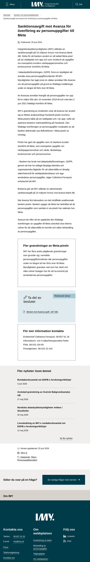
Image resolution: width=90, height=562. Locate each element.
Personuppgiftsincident (27, 460)
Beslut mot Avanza (42, 312)
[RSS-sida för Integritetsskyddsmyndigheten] (67, 541)
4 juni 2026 (44, 381)
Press (5, 547)
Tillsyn (33, 457)
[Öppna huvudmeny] (10, 4)
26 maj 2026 (45, 411)
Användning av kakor (42, 540)
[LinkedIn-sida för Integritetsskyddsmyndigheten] (69, 536)
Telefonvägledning (11, 552)
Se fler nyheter (66, 438)
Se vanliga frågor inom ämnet (62, 480)
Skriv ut (24, 453)
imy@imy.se (18, 541)
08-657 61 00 (19, 536)
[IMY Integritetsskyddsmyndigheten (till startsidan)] (45, 4)
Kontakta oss (9, 558)
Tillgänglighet (39, 554)
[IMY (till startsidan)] (45, 517)
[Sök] (79, 4)
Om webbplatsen (40, 559)
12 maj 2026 (45, 426)
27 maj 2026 (45, 395)
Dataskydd (25, 457)
